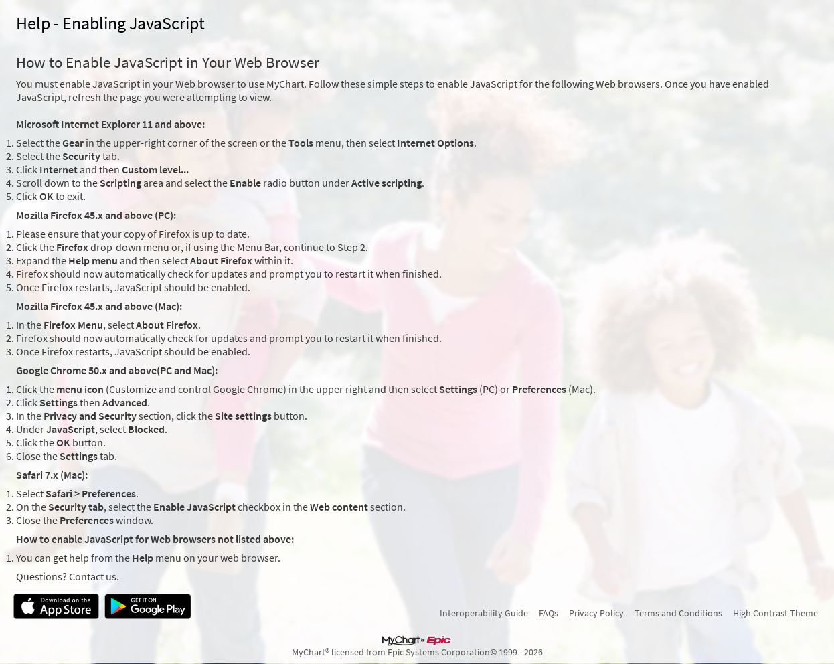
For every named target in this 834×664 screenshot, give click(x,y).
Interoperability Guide (484, 613)
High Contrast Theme (775, 613)
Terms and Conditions (678, 613)
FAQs (548, 613)
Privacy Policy (596, 613)
